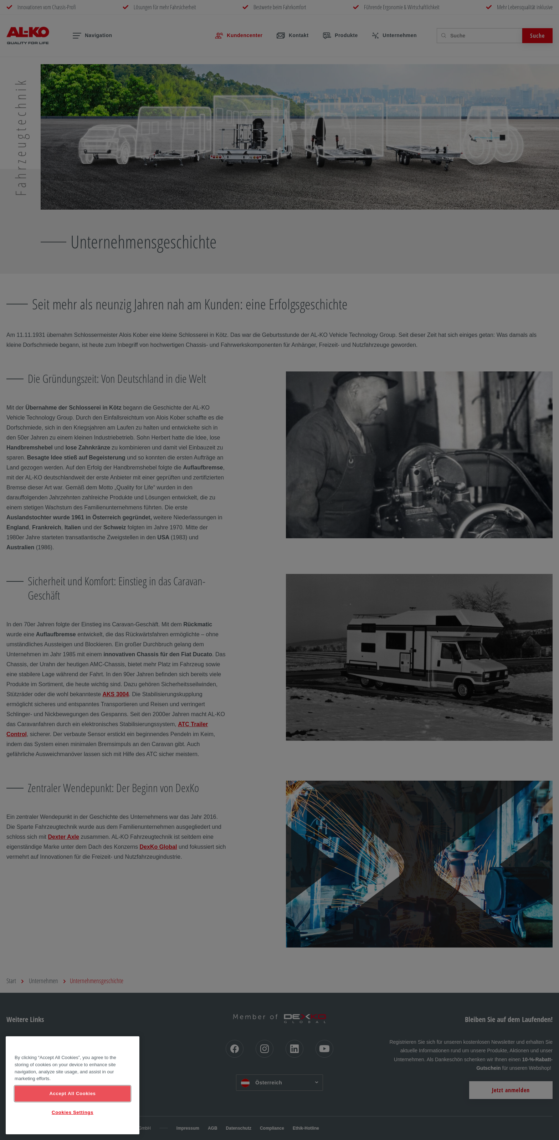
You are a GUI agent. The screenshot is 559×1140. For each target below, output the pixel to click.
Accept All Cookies (72, 1093)
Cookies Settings (72, 1112)
